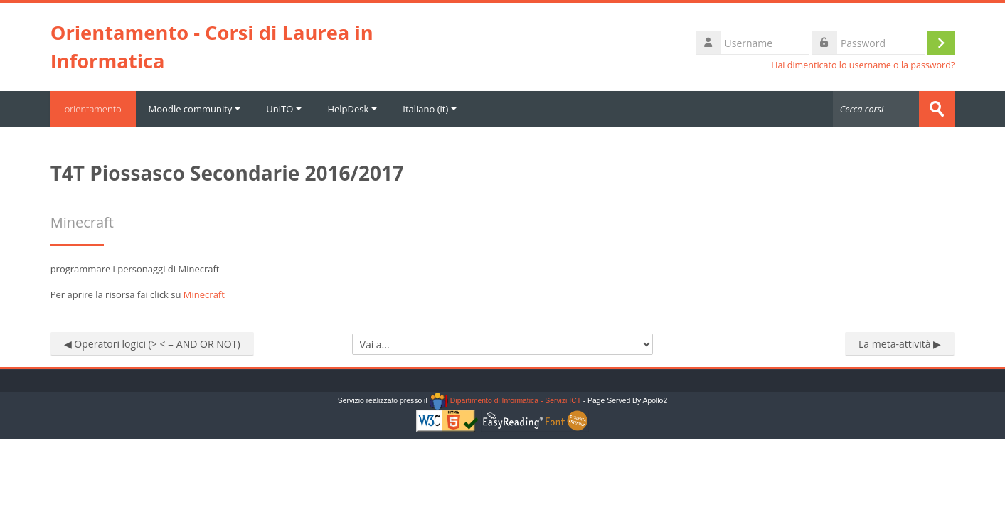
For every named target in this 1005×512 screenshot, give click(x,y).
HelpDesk (352, 108)
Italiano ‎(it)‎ (430, 108)
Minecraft (204, 294)
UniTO (284, 108)
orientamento (93, 108)
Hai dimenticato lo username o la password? (863, 65)
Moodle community (195, 108)
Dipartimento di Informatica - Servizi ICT (505, 401)
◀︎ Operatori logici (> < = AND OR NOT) (152, 344)
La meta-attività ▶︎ (899, 344)
